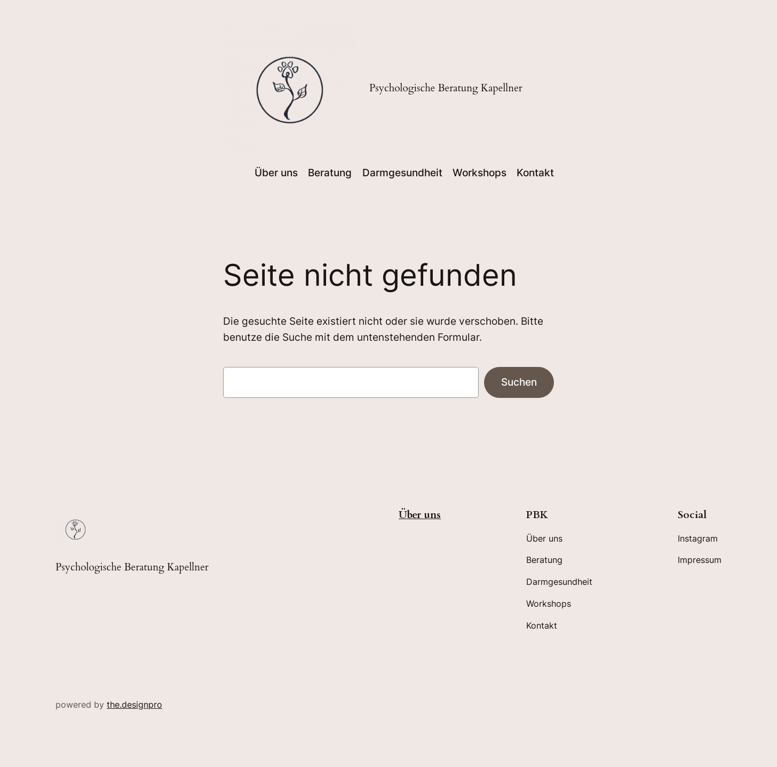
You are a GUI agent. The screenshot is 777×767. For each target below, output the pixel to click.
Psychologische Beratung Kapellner (445, 88)
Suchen (519, 381)
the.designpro (134, 704)
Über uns (420, 515)
